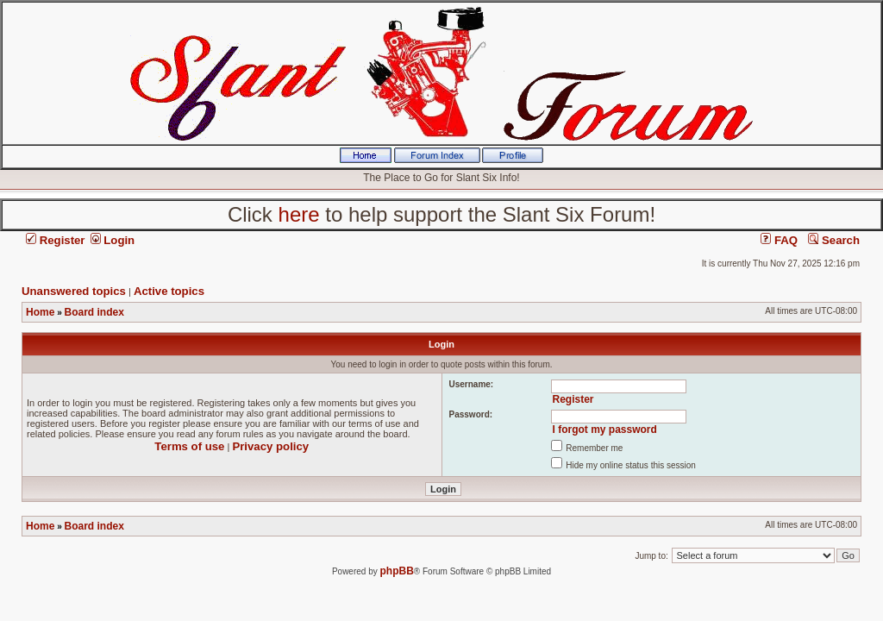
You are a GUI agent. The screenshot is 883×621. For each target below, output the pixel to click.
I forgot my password (604, 429)
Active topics (169, 291)
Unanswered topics (74, 291)
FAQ (779, 240)
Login (113, 240)
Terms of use (189, 446)
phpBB (397, 571)
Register (55, 240)
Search (834, 240)
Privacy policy (270, 446)
